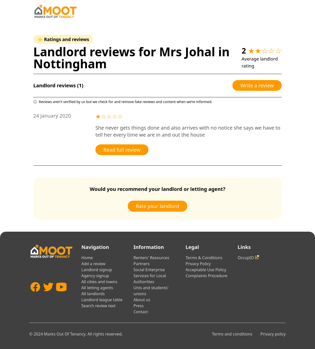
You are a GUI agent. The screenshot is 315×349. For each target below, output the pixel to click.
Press (138, 305)
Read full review (121, 149)
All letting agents (97, 287)
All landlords (93, 293)
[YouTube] (61, 296)
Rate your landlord (157, 206)
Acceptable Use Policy (206, 269)
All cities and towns (99, 281)
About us (141, 299)
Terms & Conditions (204, 257)
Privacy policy (273, 334)
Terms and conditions (232, 334)
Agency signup (95, 275)
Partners (141, 263)
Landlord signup (96, 269)
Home (87, 257)
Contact (140, 311)
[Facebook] (35, 296)
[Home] (55, 11)
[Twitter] (48, 296)
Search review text (98, 305)
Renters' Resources (151, 257)
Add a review (93, 263)
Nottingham (70, 64)
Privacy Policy (198, 263)
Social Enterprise (149, 269)
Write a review (257, 85)
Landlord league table (101, 299)
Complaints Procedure (206, 275)
